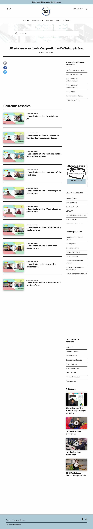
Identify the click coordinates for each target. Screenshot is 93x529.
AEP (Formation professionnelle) (72, 80)
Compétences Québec (74, 360)
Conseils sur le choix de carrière (74, 238)
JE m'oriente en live (46, 52)
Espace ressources (72, 248)
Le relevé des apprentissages (76, 274)
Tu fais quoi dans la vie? (74, 224)
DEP (57, 20)
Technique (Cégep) (72, 100)
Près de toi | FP (71, 219)
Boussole (69, 347)
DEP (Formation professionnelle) (72, 86)
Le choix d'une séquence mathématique (75, 268)
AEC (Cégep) (70, 92)
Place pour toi (71, 381)
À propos (15, 520)
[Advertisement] (76, 133)
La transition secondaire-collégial (74, 262)
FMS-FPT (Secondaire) (74, 74)
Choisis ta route (71, 356)
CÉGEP (66, 20)
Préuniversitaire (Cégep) (74, 96)
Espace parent (71, 244)
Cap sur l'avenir (71, 198)
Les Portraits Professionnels (76, 215)
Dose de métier (71, 203)
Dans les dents (71, 373)
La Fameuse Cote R (73, 252)
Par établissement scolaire (75, 70)
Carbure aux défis (72, 351)
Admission (36, 20)
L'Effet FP (69, 211)
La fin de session (72, 256)
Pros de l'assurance (73, 377)
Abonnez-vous (78, 9)
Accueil (26, 20)
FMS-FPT (49, 20)
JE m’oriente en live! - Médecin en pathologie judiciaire (76, 410)
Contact (22, 520)
